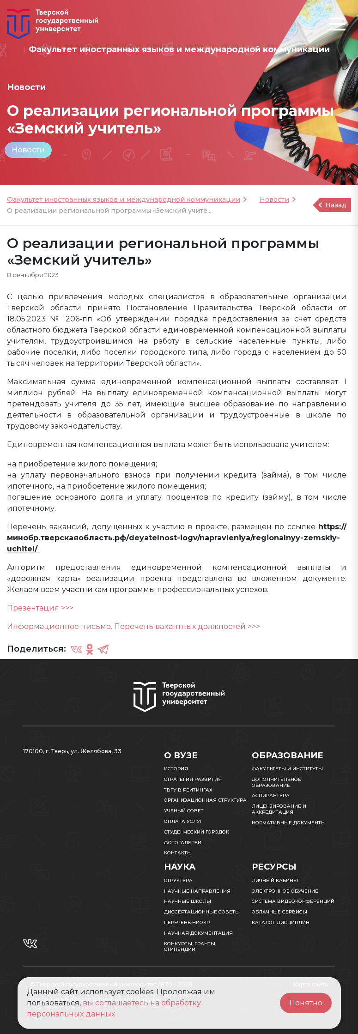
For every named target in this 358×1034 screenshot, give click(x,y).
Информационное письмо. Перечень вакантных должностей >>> (133, 626)
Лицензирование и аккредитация (279, 809)
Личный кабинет (275, 880)
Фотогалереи (182, 843)
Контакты (178, 853)
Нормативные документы (289, 823)
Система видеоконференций (293, 901)
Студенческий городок (196, 832)
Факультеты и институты (287, 769)
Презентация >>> (40, 608)
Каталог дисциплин (280, 922)
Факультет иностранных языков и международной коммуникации (123, 199)
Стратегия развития (193, 779)
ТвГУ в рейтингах (188, 790)
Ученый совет (184, 811)
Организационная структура (205, 800)
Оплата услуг (183, 821)
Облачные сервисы (279, 912)
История (176, 769)
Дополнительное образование (276, 782)
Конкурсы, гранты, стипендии (190, 947)
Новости (28, 149)
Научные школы (187, 901)
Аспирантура (271, 795)
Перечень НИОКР (187, 922)
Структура (178, 880)
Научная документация (198, 933)
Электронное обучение (285, 891)
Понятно (305, 1002)
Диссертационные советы (202, 912)
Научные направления (197, 891)
